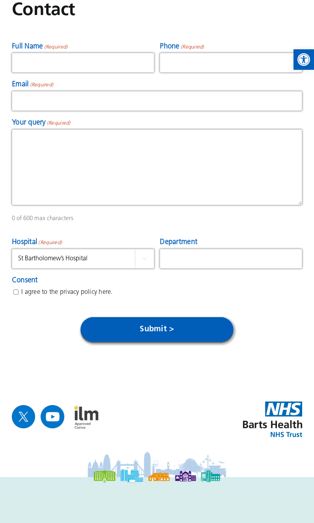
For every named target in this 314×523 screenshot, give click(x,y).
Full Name (39, 47)
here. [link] (105, 292)
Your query (41, 123)
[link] (303, 59)
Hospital (37, 243)
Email (32, 85)
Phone (182, 47)
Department (178, 242)
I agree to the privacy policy (66, 292)
